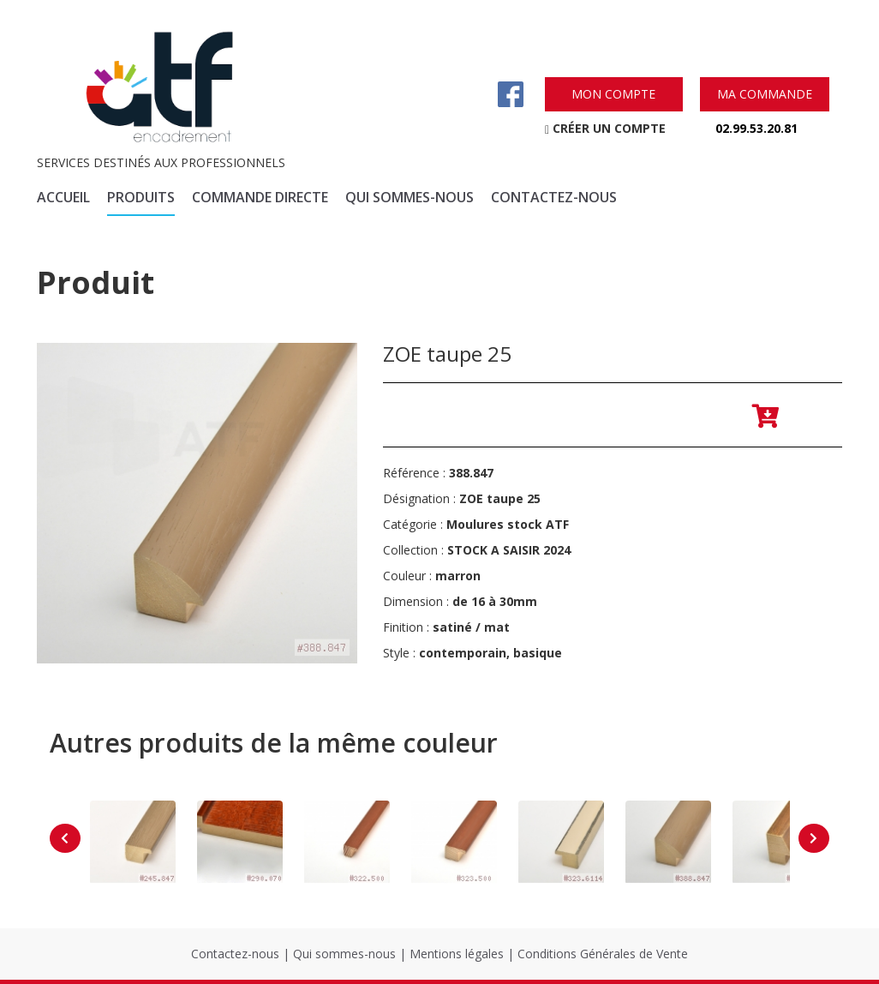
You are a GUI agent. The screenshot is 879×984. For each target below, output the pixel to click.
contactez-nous (554, 197)
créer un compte (605, 128)
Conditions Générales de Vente (602, 953)
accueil (63, 197)
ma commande (764, 94)
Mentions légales (457, 953)
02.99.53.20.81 (756, 128)
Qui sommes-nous (344, 953)
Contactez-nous (235, 953)
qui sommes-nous (409, 197)
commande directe (260, 197)
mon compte (613, 94)
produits (141, 197)
